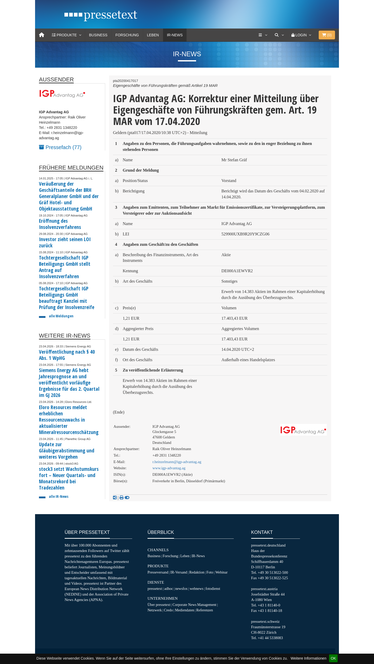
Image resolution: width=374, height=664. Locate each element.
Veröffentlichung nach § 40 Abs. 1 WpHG (67, 354)
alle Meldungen (61, 315)
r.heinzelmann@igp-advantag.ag (176, 462)
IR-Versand (178, 572)
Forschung (127, 35)
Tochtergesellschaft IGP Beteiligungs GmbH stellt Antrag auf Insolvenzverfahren (64, 267)
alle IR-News (58, 496)
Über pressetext (159, 605)
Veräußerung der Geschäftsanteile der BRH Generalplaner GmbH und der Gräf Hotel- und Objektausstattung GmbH (69, 196)
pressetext (155, 588)
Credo (168, 610)
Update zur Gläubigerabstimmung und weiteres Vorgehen (66, 450)
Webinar (221, 572)
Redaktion (196, 572)
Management (206, 605)
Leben (153, 35)
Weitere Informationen (308, 658)
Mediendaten (184, 610)
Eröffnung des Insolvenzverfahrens (60, 223)
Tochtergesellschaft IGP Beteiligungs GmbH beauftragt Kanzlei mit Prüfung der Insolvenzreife (66, 298)
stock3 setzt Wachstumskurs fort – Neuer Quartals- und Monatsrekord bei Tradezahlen (69, 478)
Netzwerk (155, 610)
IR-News (175, 35)
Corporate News (184, 605)
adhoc (168, 588)
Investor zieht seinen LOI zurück (65, 242)
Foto (209, 572)
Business (98, 35)
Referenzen (204, 610)
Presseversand (158, 572)
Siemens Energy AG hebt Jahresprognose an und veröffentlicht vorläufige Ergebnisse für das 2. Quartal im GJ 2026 (69, 383)
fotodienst (212, 588)
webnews (197, 588)
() (327, 35)
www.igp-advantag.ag (168, 468)
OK (333, 658)
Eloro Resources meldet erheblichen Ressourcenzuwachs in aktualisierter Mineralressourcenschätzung (68, 420)
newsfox (181, 588)
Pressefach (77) (60, 147)
